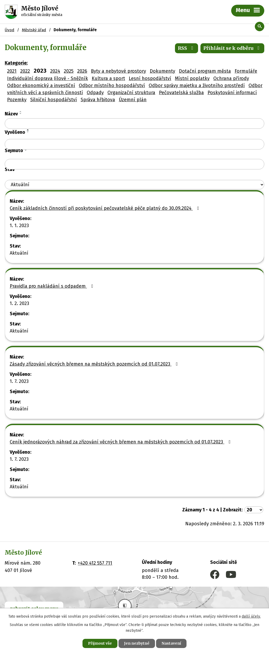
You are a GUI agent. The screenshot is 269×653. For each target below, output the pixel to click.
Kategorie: (16, 63)
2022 (25, 71)
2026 (82, 71)
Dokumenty (162, 71)
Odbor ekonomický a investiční (41, 85)
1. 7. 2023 (19, 381)
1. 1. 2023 (19, 225)
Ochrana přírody (231, 78)
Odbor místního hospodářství (112, 85)
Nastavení (171, 643)
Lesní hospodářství (150, 78)
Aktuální (19, 253)
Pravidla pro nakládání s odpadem (52, 286)
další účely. (251, 616)
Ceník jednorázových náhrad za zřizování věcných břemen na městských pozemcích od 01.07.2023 (121, 442)
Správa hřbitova (98, 100)
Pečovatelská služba (181, 92)
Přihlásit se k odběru (232, 48)
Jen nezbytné (136, 643)
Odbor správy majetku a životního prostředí (197, 85)
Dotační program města (205, 71)
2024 (55, 71)
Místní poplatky (192, 78)
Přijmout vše (100, 643)
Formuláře (246, 71)
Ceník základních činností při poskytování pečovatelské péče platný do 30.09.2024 (105, 208)
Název (11, 114)
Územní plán (133, 100)
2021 (12, 71)
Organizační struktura (131, 92)
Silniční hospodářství (53, 100)
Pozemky (17, 100)
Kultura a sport (108, 78)
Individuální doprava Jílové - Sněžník (47, 78)
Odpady (95, 92)
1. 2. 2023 (19, 303)
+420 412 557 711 (95, 563)
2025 (69, 71)
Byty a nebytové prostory (118, 71)
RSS (186, 48)
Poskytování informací (232, 92)
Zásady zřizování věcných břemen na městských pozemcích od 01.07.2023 (95, 364)
